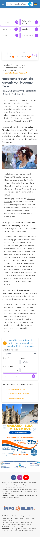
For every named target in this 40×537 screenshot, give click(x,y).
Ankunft (6, 358)
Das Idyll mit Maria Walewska (17, 394)
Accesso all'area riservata (24, 531)
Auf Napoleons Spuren (14, 70)
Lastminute (10, 29)
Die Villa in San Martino (15, 389)
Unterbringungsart (10, 350)
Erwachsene (8, 366)
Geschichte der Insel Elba (14, 68)
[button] (3, 4)
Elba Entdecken (19, 65)
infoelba (5, 529)
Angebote (30, 29)
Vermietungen (30, 35)
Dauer (22, 358)
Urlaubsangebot (10, 22)
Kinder (23, 366)
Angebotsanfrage (20, 376)
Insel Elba (6, 65)
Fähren (10, 35)
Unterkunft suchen (30, 22)
